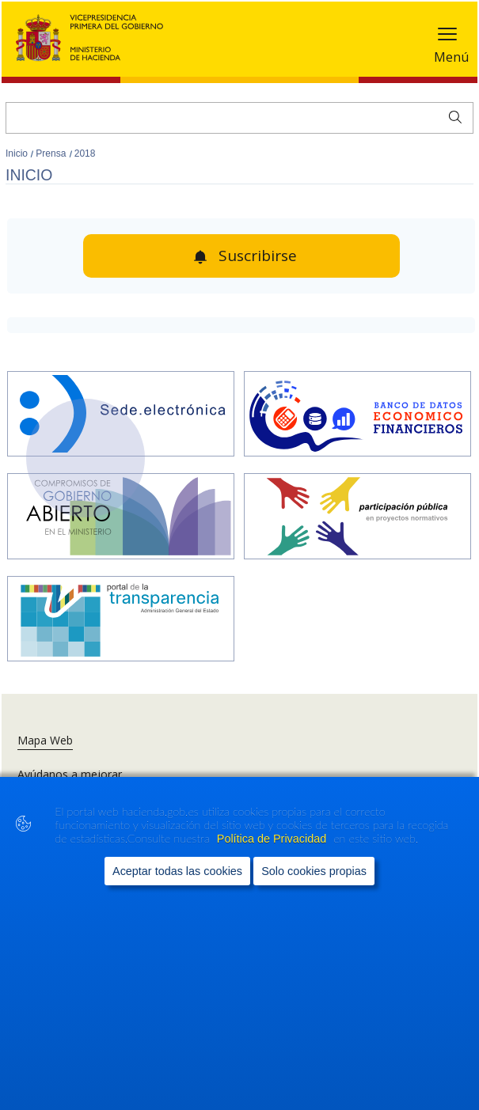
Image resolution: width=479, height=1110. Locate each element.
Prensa (52, 153)
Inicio (18, 153)
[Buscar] (239, 118)
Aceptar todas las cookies (177, 871)
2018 (85, 153)
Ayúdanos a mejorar (69, 774)
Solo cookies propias (314, 871)
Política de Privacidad (273, 838)
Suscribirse (258, 255)
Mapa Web (45, 740)
